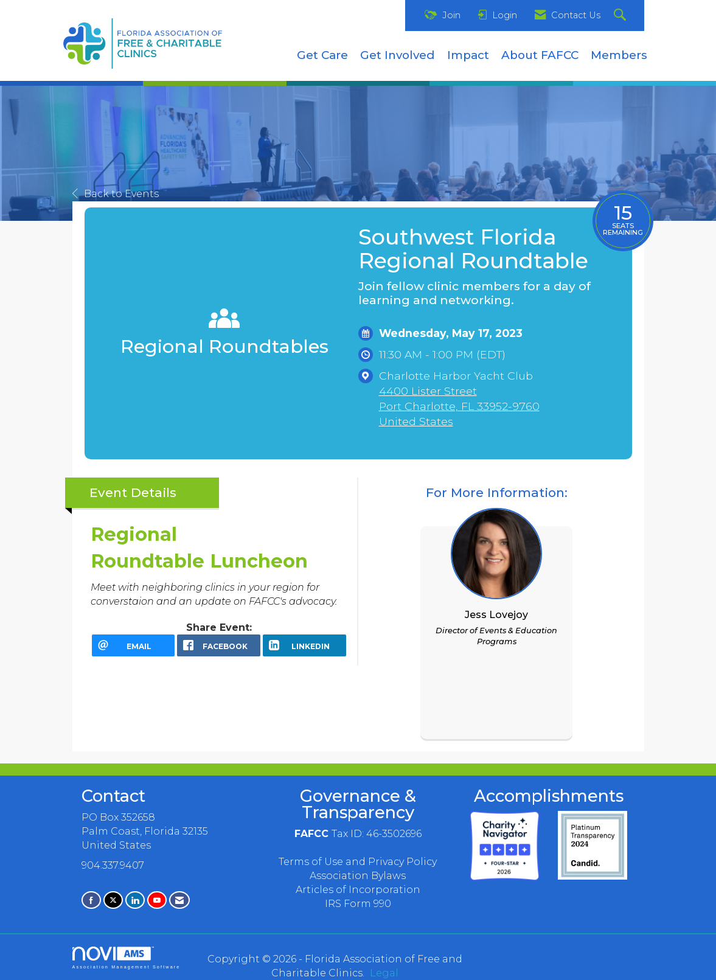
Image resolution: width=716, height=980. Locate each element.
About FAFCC (540, 55)
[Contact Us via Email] (179, 900)
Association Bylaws (358, 875)
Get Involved (397, 55)
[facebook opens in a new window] (218, 645)
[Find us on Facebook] (91, 900)
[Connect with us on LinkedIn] (135, 900)
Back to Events (115, 194)
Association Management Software (126, 958)
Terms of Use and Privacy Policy (358, 861)
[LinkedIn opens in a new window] (304, 645)
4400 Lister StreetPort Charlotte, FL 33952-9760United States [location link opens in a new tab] (459, 406)
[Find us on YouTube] (157, 900)
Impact (468, 55)
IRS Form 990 (358, 903)
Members (619, 55)
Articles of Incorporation (358, 889)
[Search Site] (621, 15)
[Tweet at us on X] (113, 900)
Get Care (322, 55)
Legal (384, 973)
